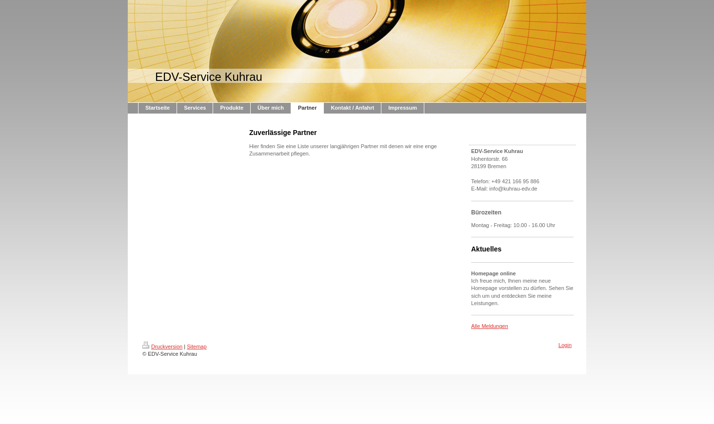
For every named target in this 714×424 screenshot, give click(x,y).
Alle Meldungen (489, 326)
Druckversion (162, 346)
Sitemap (196, 346)
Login (565, 345)
